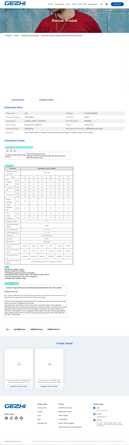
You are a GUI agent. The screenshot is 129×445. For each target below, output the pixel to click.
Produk (68, 4)
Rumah (50, 4)
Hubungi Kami (93, 4)
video (80, 4)
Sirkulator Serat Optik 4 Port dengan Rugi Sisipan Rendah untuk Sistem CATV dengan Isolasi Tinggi (18, 381)
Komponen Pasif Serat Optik (30, 35)
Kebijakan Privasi (10, 441)
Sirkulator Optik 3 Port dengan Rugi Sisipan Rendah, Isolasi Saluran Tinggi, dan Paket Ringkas (49, 381)
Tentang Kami (59, 4)
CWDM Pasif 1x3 (54, 329)
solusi (74, 4)
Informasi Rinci (18, 100)
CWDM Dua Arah (36, 329)
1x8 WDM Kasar (19, 329)
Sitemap (18, 441)
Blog (84, 4)
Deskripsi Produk (46, 100)
